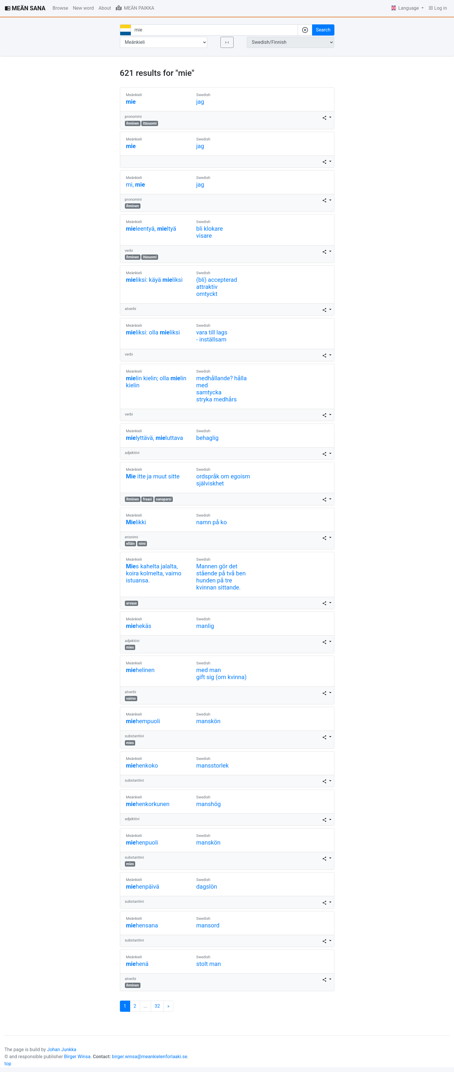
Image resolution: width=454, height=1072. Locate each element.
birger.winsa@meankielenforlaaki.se (149, 1056)
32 (157, 1006)
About (104, 8)
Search (323, 30)
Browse (60, 8)
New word (83, 8)
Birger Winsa (77, 1056)
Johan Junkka (61, 1049)
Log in (437, 8)
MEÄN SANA (25, 8)
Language (405, 8)
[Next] (168, 1006)
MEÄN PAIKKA (135, 8)
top (7, 1063)
